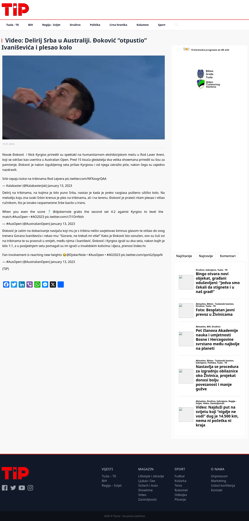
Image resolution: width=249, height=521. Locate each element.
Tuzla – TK (109, 476)
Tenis (178, 485)
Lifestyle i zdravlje (151, 476)
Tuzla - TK (12, 25)
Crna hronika (118, 25)
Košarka (180, 481)
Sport (161, 25)
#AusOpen (20, 217)
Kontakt (217, 490)
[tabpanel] (209, 349)
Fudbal (180, 476)
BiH (30, 25)
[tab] (184, 255)
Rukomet (181, 490)
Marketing (218, 481)
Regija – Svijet (112, 485)
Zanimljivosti (147, 499)
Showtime (145, 490)
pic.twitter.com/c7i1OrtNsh (64, 217)
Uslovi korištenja (223, 485)
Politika (95, 25)
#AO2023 (37, 217)
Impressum (219, 476)
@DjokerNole (76, 255)
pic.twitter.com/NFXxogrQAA (85, 179)
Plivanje (180, 499)
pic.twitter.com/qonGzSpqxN (141, 255)
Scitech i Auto (148, 485)
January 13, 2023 (60, 186)
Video (142, 495)
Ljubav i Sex (146, 481)
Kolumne (143, 25)
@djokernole (62, 212)
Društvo (75, 25)
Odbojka (181, 495)
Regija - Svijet (51, 25)
